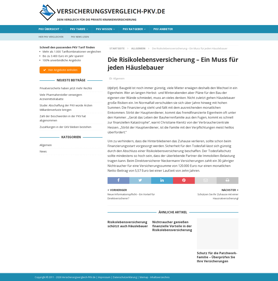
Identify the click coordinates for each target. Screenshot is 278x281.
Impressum (104, 277)
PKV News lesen (80, 36)
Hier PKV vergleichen (51, 36)
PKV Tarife (77, 29)
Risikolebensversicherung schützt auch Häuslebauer (128, 224)
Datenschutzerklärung (125, 277)
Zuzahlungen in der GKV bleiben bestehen (65, 127)
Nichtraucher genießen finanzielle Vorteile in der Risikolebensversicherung (172, 226)
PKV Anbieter (163, 29)
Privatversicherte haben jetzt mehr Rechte (66, 88)
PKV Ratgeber (133, 29)
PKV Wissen (104, 29)
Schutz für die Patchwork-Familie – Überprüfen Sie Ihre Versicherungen (217, 257)
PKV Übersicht (49, 29)
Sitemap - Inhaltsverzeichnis (154, 277)
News (43, 151)
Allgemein (119, 78)
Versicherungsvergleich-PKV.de (79, 277)
